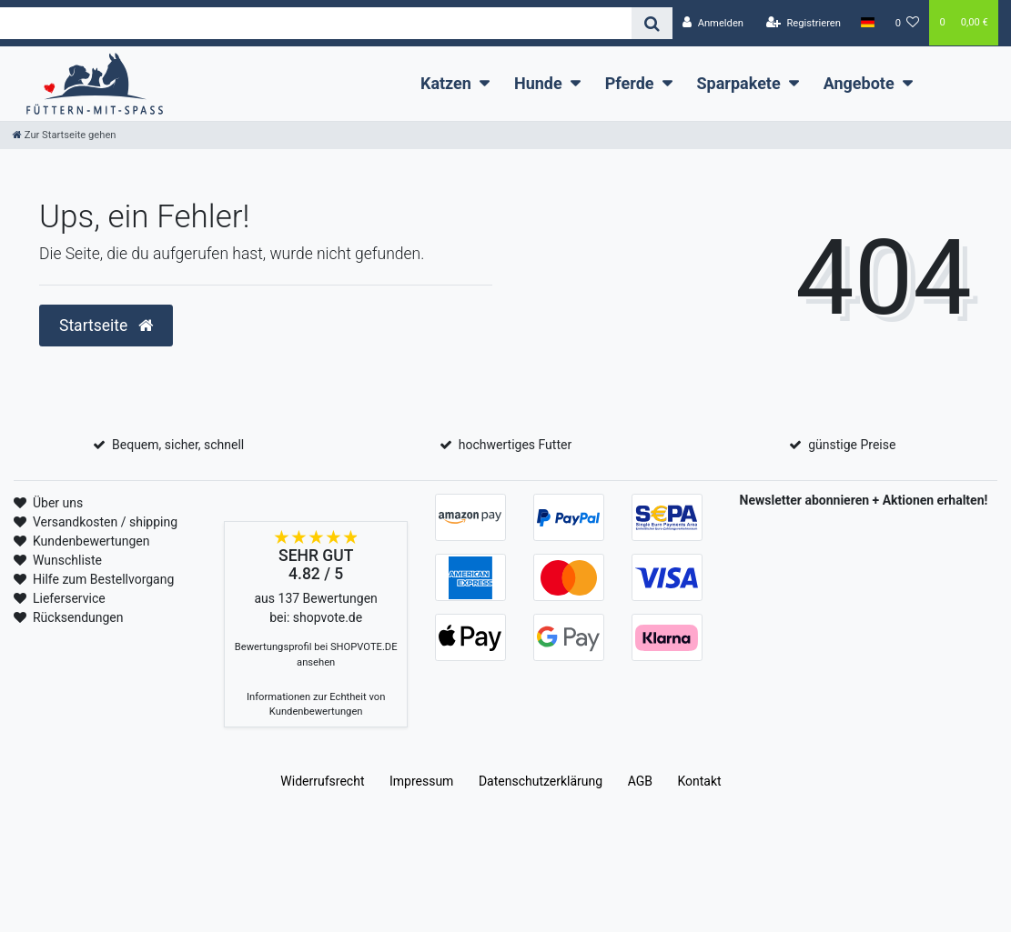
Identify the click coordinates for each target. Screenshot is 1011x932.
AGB (640, 781)
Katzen (445, 83)
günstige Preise (851, 444)
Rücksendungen (78, 617)
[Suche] (652, 23)
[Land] (868, 22)
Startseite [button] (106, 325)
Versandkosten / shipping (105, 522)
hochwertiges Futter (515, 444)
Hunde (538, 83)
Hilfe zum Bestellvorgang (103, 579)
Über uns (58, 503)
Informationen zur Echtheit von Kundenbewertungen (316, 704)
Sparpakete (739, 83)
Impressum (421, 781)
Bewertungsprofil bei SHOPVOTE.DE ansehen (316, 654)
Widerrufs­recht (322, 781)
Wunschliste (67, 560)
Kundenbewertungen (91, 541)
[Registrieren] (803, 23)
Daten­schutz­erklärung (540, 781)
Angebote (859, 83)
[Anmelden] (712, 23)
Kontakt (699, 781)
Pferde (629, 83)
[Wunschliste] (907, 23)
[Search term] (316, 23)
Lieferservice (69, 598)
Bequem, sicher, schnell (178, 444)
